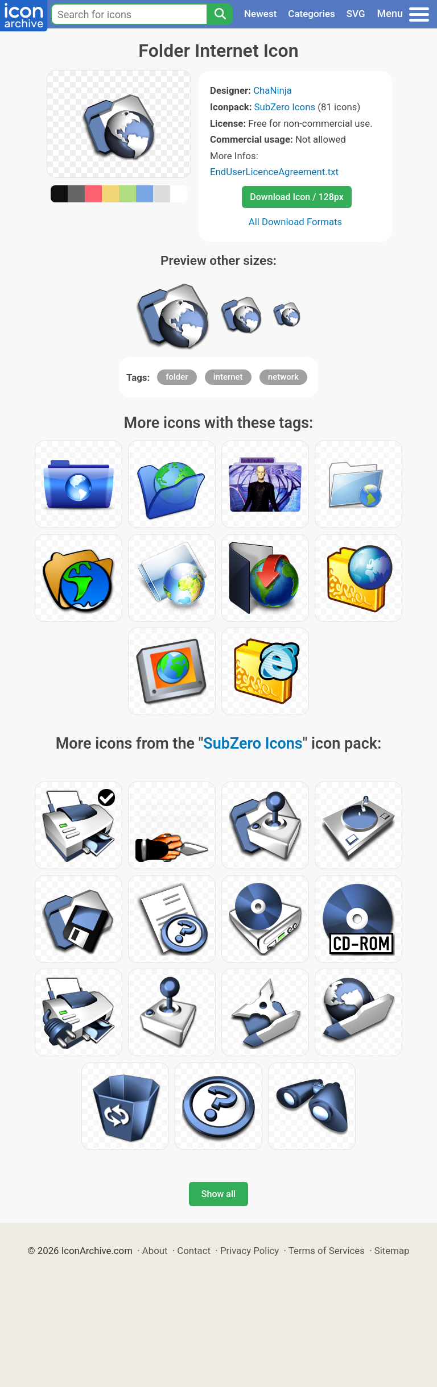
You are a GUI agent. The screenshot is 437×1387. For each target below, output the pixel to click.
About (155, 1250)
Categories (311, 13)
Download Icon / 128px (296, 197)
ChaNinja (272, 90)
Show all (218, 1194)
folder (177, 377)
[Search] (220, 14)
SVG (356, 13)
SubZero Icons (285, 107)
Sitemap (392, 1250)
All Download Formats (296, 221)
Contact (194, 1250)
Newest (260, 13)
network (283, 377)
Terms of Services (326, 1250)
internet (228, 377)
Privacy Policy (249, 1250)
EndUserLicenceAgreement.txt (274, 171)
